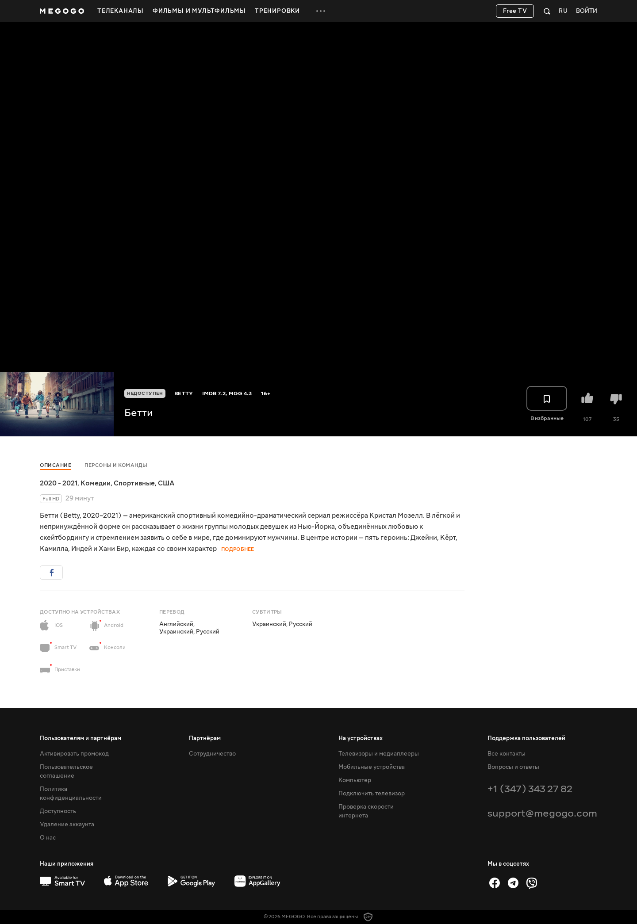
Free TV (515, 11)
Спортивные (134, 483)
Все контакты (506, 754)
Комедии (96, 483)
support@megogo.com (542, 813)
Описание (55, 465)
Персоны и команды (116, 465)
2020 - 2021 (58, 483)
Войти (586, 11)
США (166, 483)
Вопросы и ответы (513, 767)
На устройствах (360, 738)
